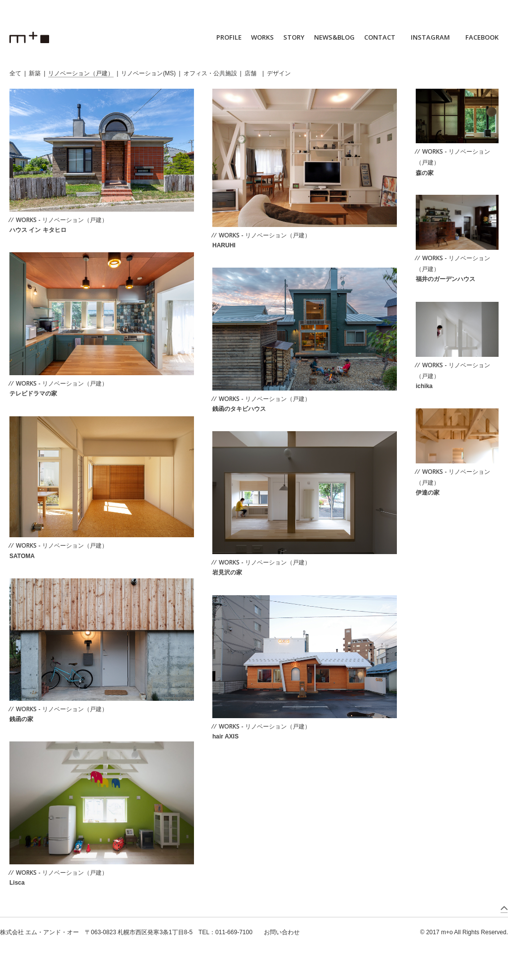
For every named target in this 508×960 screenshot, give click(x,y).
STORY (294, 37)
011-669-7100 (234, 932)
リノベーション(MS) (148, 73)
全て (15, 73)
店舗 (250, 73)
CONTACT (379, 37)
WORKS (262, 37)
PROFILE (229, 37)
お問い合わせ (282, 932)
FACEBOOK (482, 37)
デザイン (279, 73)
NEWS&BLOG (334, 37)
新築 (35, 73)
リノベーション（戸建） (81, 73)
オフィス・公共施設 (210, 73)
